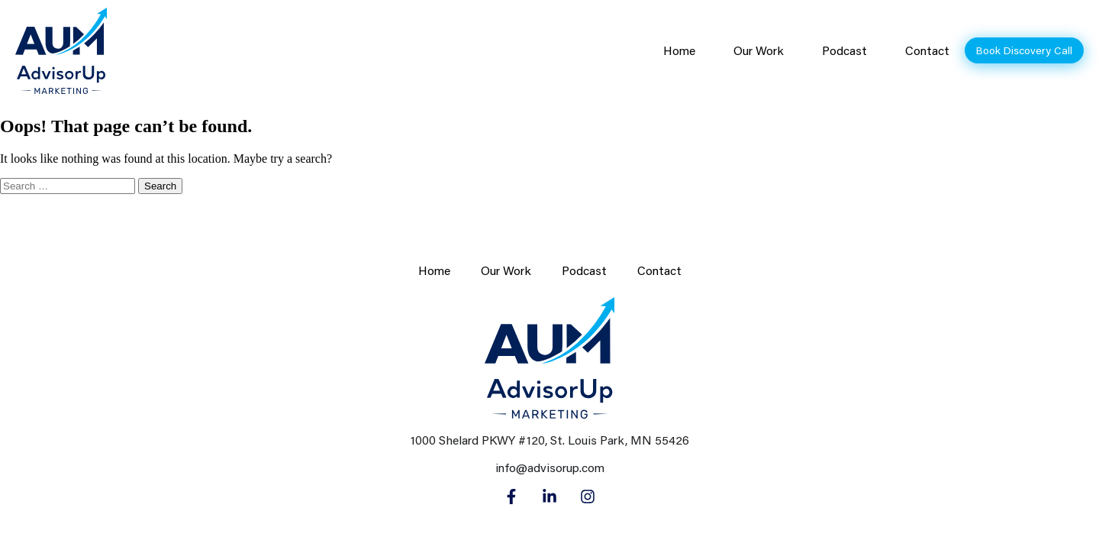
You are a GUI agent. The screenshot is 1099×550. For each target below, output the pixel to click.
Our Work (758, 50)
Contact (927, 50)
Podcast (844, 50)
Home (679, 50)
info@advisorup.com (549, 467)
